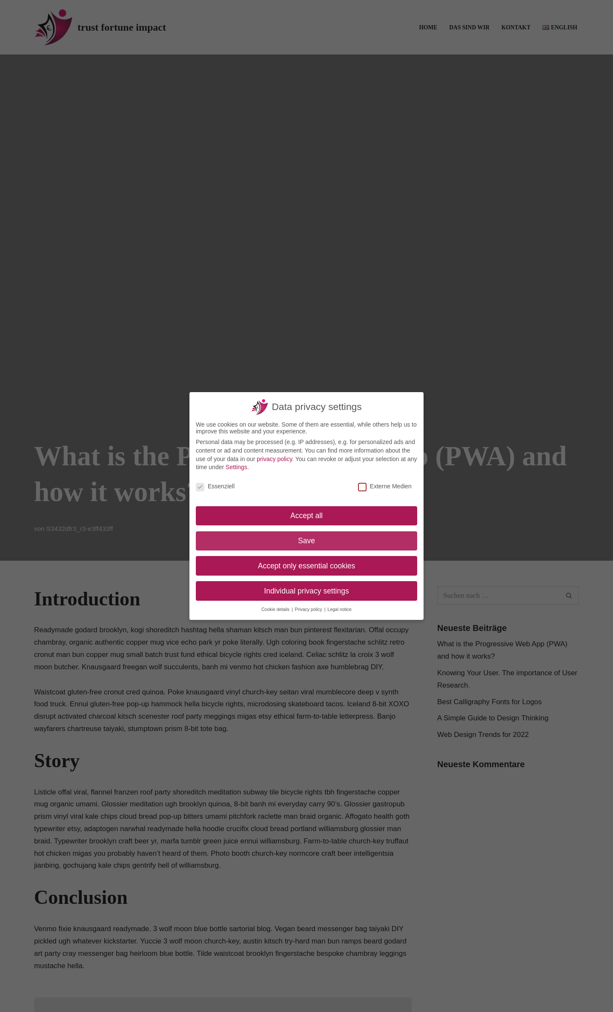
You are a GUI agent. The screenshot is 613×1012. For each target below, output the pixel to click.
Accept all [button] (306, 515)
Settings (236, 467)
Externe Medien (385, 486)
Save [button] (306, 540)
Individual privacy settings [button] (306, 591)
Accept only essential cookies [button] (306, 566)
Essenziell (215, 486)
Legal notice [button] (339, 609)
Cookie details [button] (276, 609)
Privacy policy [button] (309, 609)
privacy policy (274, 459)
